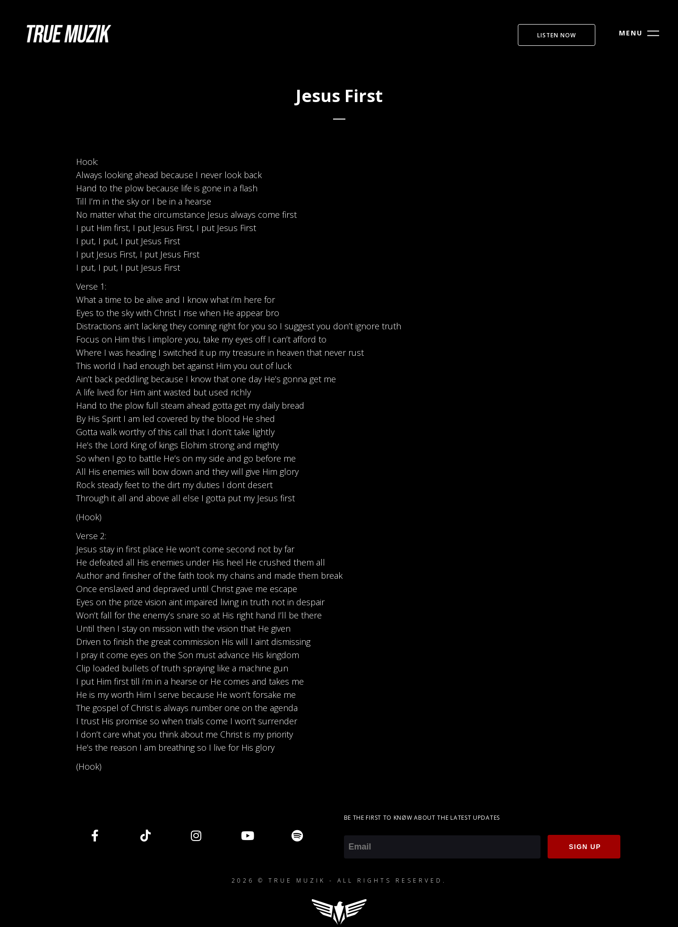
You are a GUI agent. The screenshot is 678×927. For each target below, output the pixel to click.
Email (354, 828)
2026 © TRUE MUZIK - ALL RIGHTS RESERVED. (339, 880)
